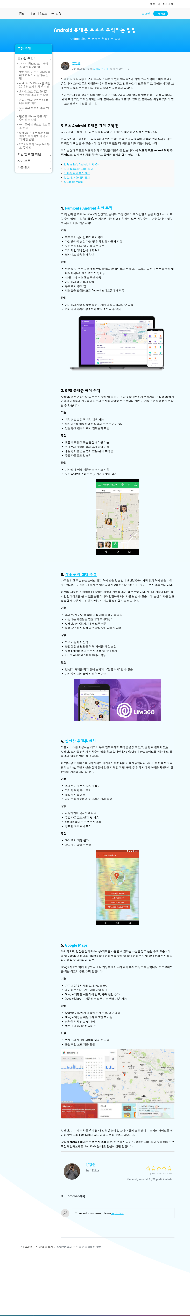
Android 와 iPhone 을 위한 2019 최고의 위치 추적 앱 (35, 85)
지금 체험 (160, 13)
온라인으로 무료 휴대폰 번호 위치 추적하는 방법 (33, 93)
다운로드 (42, 13)
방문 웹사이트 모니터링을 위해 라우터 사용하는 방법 (35, 75)
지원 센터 (168, 4)
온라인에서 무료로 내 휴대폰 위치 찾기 (33, 101)
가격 (51, 13)
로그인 (146, 13)
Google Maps (76, 945)
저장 (152, 4)
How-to (27, 1247)
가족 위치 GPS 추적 (81, 575)
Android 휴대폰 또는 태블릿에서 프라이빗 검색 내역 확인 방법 (34, 136)
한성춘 (76, 63)
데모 (32, 13)
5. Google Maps (73, 182)
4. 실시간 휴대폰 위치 (77, 177)
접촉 (58, 13)
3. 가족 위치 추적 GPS (77, 173)
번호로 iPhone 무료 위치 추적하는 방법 (34, 118)
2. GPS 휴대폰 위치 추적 (78, 169)
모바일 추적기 (100, 68)
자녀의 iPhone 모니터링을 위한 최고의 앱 (33, 65)
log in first (117, 1213)
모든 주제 (24, 49)
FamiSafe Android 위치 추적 (88, 208)
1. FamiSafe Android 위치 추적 (82, 164)
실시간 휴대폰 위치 (80, 741)
